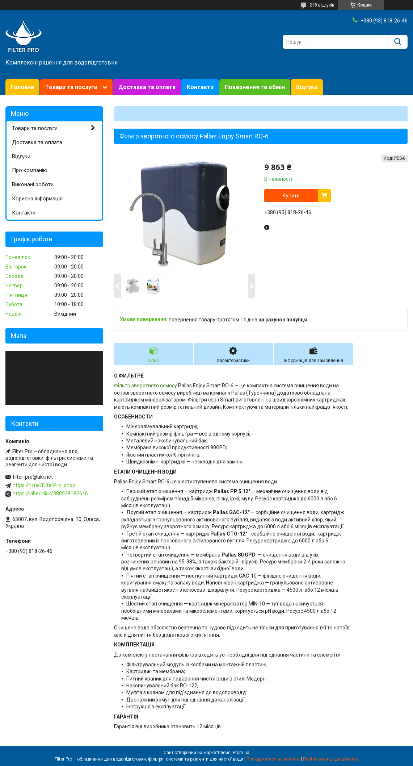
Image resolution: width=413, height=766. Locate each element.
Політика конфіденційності (330, 759)
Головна (22, 87)
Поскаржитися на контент (273, 759)
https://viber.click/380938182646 (50, 493)
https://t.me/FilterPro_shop (44, 485)
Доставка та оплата (147, 87)
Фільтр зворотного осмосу (145, 385)
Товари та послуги (71, 87)
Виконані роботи (33, 184)
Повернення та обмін (255, 87)
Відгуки (306, 87)
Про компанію (29, 170)
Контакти (200, 87)
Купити (291, 196)
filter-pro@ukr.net (33, 477)
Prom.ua (241, 752)
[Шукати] (398, 42)
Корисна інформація (37, 198)
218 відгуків (321, 5)
